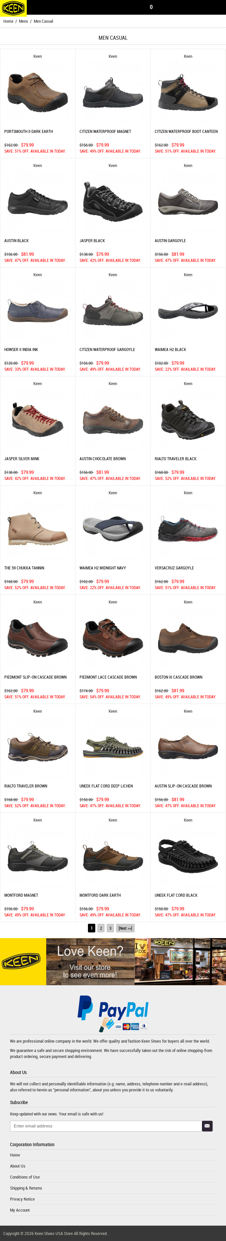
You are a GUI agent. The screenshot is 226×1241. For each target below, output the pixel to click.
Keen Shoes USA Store (54, 1233)
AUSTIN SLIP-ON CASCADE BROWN (183, 785)
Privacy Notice (22, 1199)
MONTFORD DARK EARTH (100, 895)
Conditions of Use (25, 1177)
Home (8, 21)
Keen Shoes (151, 1041)
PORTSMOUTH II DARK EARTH (28, 131)
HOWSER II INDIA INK (21, 349)
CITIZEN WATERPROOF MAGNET (105, 131)
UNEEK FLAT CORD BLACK (176, 895)
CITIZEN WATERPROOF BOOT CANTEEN (186, 131)
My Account (20, 1210)
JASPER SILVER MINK (21, 458)
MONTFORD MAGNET (21, 895)
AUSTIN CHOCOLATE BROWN (103, 458)
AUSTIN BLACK (16, 240)
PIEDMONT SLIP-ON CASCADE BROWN (35, 677)
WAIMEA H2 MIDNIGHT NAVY (103, 567)
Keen (37, 56)
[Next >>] (125, 928)
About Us (17, 1166)
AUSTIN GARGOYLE (170, 240)
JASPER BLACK (92, 240)
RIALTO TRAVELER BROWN (25, 785)
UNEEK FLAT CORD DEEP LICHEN (106, 785)
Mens (23, 21)
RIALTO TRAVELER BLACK (176, 458)
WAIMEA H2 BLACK (170, 349)
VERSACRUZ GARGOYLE (174, 567)
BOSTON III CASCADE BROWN (178, 677)
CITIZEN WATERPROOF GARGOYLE (107, 349)
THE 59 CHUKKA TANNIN (24, 567)
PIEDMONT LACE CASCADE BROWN (108, 677)
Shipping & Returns (26, 1188)
